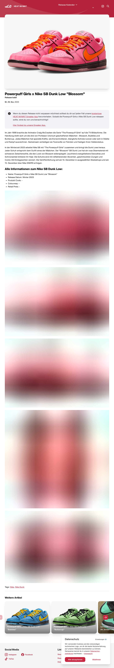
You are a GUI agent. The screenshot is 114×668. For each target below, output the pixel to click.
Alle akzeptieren (75, 659)
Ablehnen (96, 659)
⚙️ (101, 639)
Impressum (88, 653)
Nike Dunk (19, 584)
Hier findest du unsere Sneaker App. (29, 122)
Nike (12, 584)
